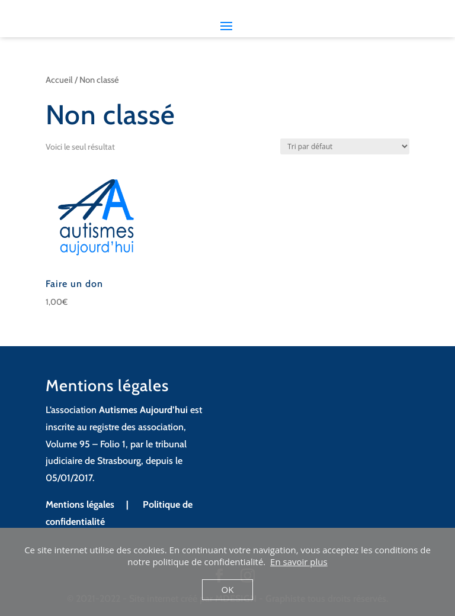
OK (228, 589)
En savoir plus (299, 561)
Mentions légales (81, 504)
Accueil (59, 80)
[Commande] (344, 146)
